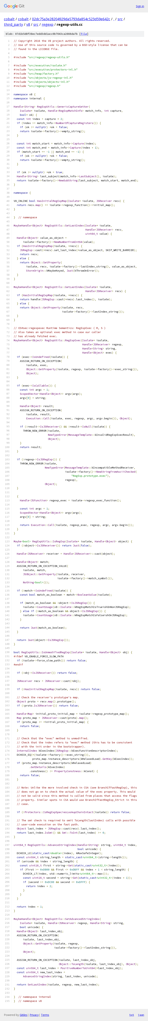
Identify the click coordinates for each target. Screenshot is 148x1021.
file (84, 34)
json (141, 1015)
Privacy (34, 1015)
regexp (47, 24)
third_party (13, 24)
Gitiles (23, 1015)
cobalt (9, 19)
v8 (28, 24)
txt (131, 1015)
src (120, 19)
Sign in (140, 6)
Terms (45, 1015)
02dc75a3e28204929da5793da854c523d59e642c (71, 19)
